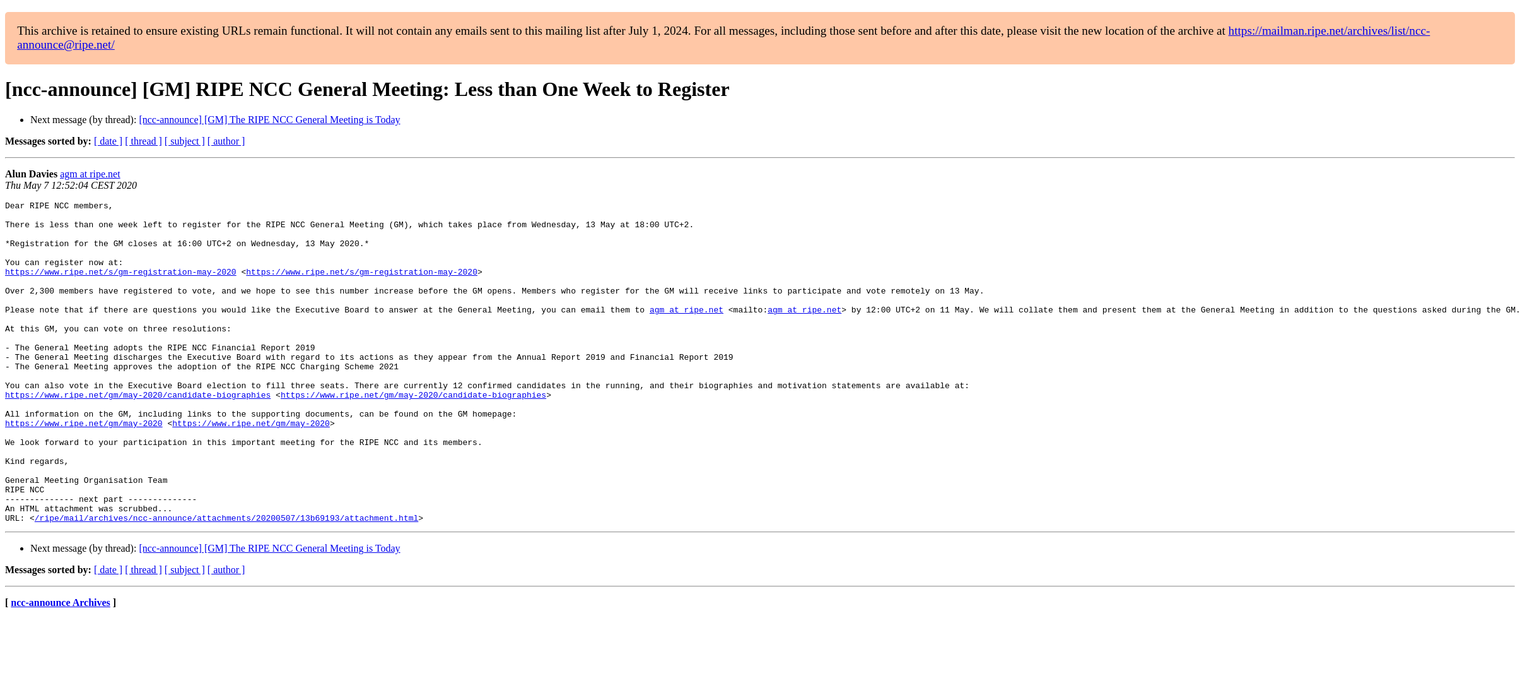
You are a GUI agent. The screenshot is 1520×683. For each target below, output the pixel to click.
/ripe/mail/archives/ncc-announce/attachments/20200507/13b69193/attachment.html (226, 582)
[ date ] (108, 141)
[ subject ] (185, 141)
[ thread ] (143, 141)
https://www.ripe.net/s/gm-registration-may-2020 (121, 286)
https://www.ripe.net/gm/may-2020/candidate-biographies (138, 434)
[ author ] (226, 141)
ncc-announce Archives (60, 667)
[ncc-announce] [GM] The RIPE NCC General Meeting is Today (269, 119)
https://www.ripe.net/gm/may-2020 (84, 468)
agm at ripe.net (90, 174)
